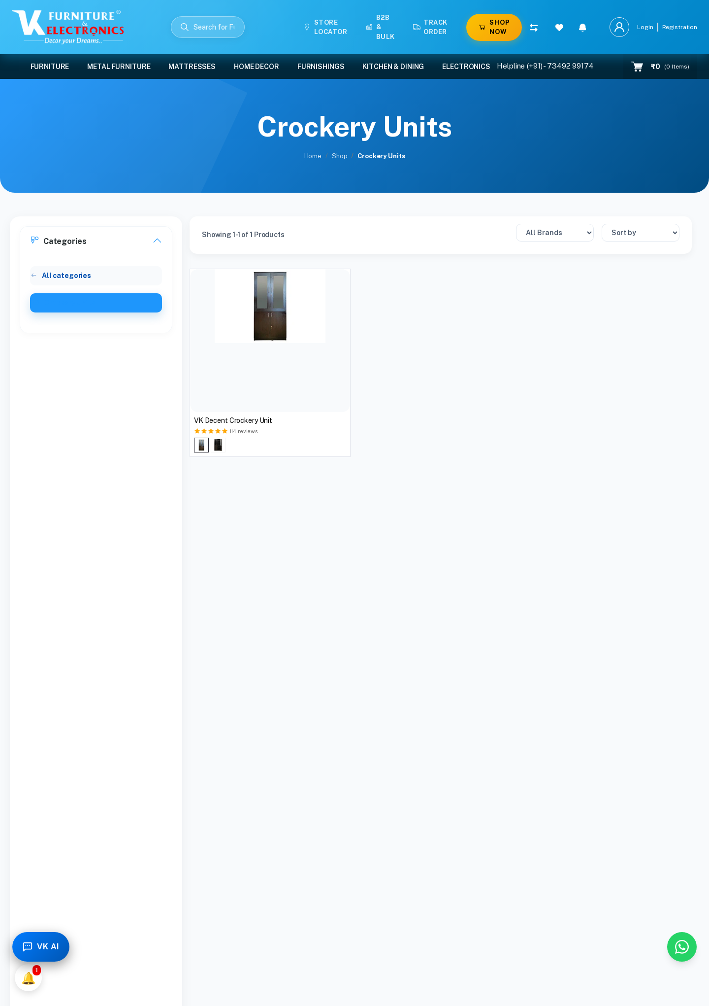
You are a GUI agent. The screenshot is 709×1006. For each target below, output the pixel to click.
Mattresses (192, 66)
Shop (339, 156)
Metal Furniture (118, 66)
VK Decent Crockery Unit (233, 420)
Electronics (466, 66)
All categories (61, 275)
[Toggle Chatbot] (40, 947)
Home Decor (256, 66)
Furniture (50, 66)
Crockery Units (64, 303)
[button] (582, 27)
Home (313, 156)
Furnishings (321, 66)
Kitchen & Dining (393, 66)
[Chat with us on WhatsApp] (682, 947)
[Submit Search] (185, 27)
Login (645, 27)
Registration (679, 27)
